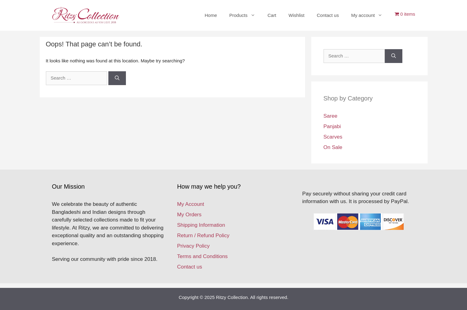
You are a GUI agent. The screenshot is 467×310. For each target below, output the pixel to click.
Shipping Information (201, 225)
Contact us (328, 15)
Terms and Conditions (202, 256)
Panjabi (332, 126)
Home (211, 15)
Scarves (333, 137)
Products (245, 15)
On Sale (333, 147)
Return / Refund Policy (203, 235)
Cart (272, 15)
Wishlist (296, 15)
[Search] (117, 78)
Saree (330, 116)
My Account (190, 204)
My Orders (189, 215)
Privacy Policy (193, 246)
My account (370, 15)
